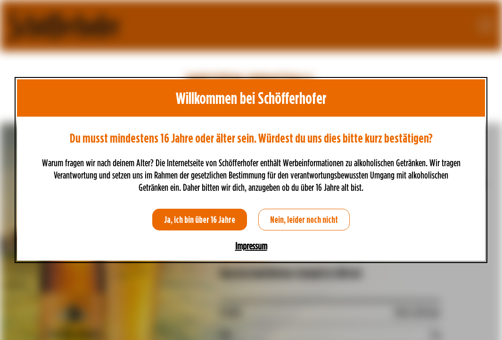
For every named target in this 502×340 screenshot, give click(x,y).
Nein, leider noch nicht (304, 219)
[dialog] (251, 169)
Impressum (251, 246)
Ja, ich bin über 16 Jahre (199, 219)
